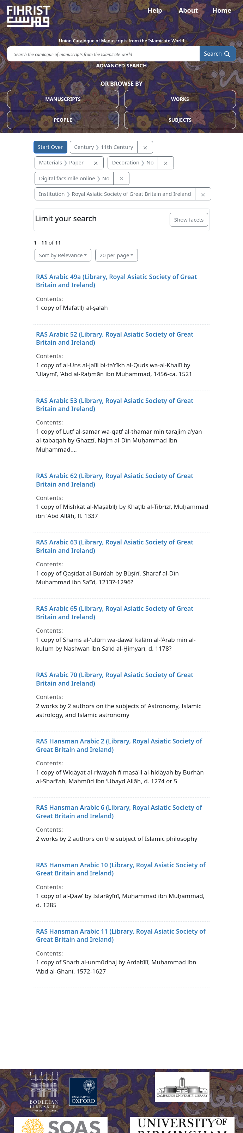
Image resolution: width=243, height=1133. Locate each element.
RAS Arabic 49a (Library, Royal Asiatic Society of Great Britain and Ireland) (116, 280)
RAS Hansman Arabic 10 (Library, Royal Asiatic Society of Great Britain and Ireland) (121, 869)
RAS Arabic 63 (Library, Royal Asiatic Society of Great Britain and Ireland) (115, 546)
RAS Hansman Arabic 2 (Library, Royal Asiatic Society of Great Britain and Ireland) (119, 745)
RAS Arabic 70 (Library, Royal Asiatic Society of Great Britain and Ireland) (115, 678)
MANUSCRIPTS (63, 99)
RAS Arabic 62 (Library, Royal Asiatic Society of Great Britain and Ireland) (115, 479)
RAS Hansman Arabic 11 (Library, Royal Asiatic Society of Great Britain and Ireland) (121, 935)
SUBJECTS (180, 119)
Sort (61, 255)
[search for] (103, 53)
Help (154, 10)
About (188, 10)
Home (221, 10)
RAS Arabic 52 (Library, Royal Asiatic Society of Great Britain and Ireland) (115, 338)
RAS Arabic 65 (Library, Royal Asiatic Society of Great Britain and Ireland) (115, 612)
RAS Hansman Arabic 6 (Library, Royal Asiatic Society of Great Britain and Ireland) (119, 811)
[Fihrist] (121, 16)
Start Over (50, 146)
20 (114, 255)
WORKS (180, 99)
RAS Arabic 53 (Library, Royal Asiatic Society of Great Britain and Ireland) (115, 404)
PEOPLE (63, 119)
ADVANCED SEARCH (121, 65)
